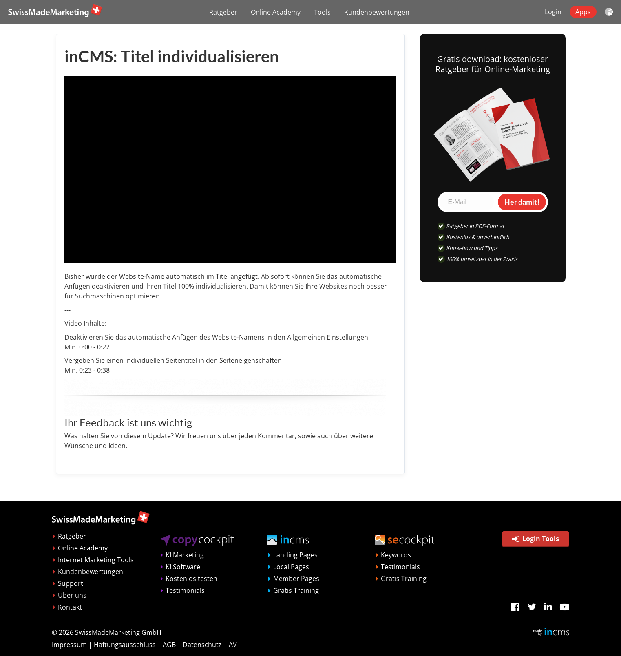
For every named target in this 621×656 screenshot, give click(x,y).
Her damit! (521, 201)
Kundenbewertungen (376, 12)
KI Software (183, 566)
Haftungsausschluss (125, 644)
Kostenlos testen (191, 578)
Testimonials (185, 590)
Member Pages (296, 578)
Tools (322, 12)
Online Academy (276, 12)
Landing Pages (295, 554)
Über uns (72, 595)
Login (553, 12)
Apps (583, 11)
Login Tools (535, 538)
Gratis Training (296, 590)
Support (70, 583)
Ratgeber (223, 12)
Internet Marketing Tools (96, 559)
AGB (169, 644)
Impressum (69, 644)
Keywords (396, 554)
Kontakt (70, 607)
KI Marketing (185, 554)
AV (233, 644)
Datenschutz (202, 644)
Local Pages (291, 566)
